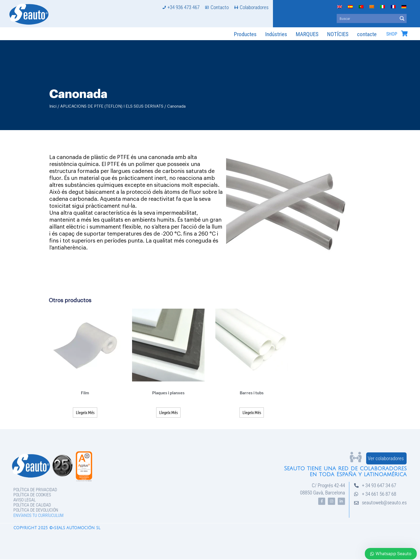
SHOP (391, 34)
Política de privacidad (35, 489)
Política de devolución (35, 510)
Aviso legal (24, 499)
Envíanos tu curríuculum (38, 515)
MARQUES (307, 34)
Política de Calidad (32, 505)
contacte (367, 34)
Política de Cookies (32, 494)
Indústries (276, 34)
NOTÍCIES (337, 34)
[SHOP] (404, 33)
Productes (245, 34)
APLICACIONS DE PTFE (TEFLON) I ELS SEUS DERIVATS (111, 106)
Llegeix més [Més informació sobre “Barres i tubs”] (251, 412)
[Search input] (367, 18)
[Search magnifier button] (402, 18)
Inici (53, 106)
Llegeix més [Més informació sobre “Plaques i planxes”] (168, 412)
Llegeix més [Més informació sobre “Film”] (85, 412)
